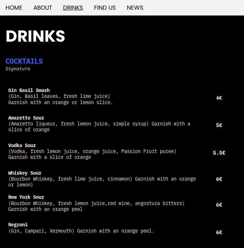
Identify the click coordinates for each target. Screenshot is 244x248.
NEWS (135, 7)
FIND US (105, 7)
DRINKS (73, 7)
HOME (14, 7)
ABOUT (42, 7)
